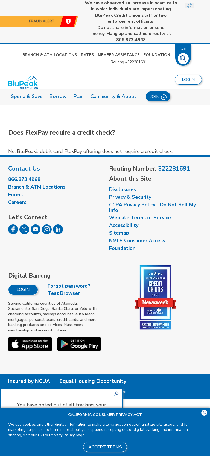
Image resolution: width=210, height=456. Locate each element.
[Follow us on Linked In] (58, 232)
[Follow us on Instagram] (47, 232)
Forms (15, 194)
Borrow (58, 96)
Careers (17, 202)
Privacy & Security (130, 197)
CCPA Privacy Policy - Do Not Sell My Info (152, 207)
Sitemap (119, 233)
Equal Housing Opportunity (93, 381)
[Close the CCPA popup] (116, 394)
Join (158, 97)
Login (23, 290)
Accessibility (123, 225)
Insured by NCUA (29, 381)
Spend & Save (27, 96)
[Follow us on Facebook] (13, 232)
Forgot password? (69, 286)
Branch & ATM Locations (49, 54)
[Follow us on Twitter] (24, 232)
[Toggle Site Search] (183, 56)
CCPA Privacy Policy (56, 435)
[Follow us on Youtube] (35, 232)
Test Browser (64, 293)
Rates (87, 54)
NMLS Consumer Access (137, 240)
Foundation (157, 54)
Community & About (113, 96)
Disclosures (122, 189)
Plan (79, 96)
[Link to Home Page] (23, 82)
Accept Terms (105, 447)
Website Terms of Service (140, 217)
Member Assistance (118, 54)
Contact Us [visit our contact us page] (24, 168)
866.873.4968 (24, 179)
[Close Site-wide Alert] (189, 5)
